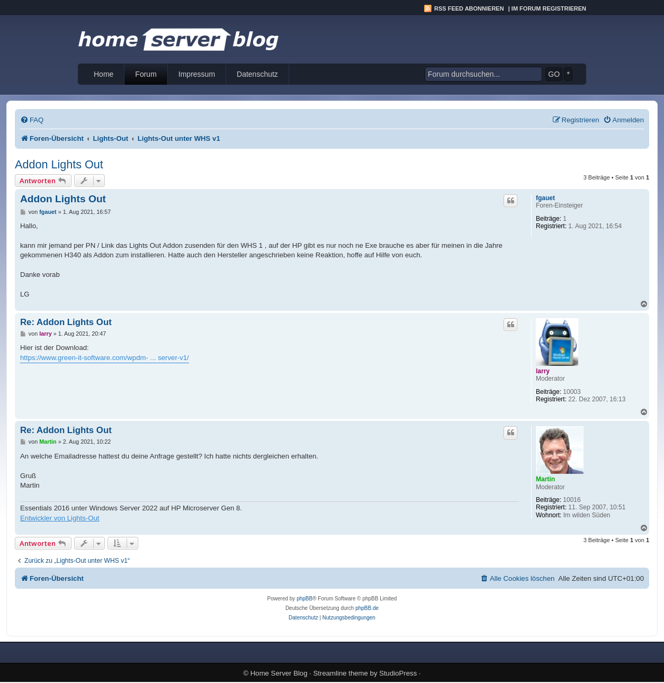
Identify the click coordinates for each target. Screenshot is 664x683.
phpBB (304, 598)
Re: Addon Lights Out (66, 322)
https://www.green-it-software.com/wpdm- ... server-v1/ (104, 358)
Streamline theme (340, 673)
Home (103, 74)
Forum (145, 74)
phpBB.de (367, 608)
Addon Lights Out (59, 164)
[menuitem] (31, 120)
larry (543, 371)
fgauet (545, 198)
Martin (545, 479)
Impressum (196, 74)
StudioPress (398, 673)
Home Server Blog (279, 673)
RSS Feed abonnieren (469, 8)
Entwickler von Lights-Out (60, 518)
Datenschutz (257, 74)
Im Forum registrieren (549, 8)
